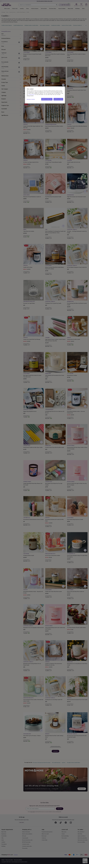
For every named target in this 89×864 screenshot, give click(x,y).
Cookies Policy (31, 94)
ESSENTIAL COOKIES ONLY (47, 99)
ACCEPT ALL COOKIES (58, 99)
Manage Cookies (31, 99)
